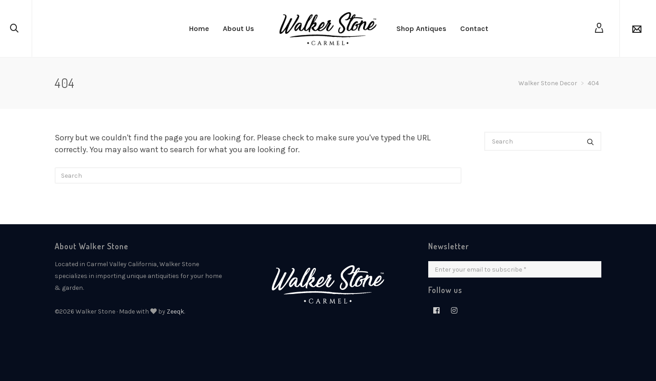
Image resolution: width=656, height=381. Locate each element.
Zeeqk (175, 311)
